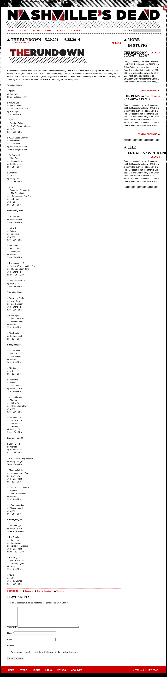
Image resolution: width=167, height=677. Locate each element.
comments (13, 591)
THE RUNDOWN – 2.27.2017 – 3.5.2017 (136, 54)
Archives (76, 30)
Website (10, 649)
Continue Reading (147, 90)
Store (23, 30)
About (36, 30)
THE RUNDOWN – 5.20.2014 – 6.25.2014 (45, 39)
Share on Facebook (44, 591)
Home (11, 30)
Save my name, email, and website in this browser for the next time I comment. (45, 656)
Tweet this (60, 591)
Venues (61, 30)
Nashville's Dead (83, 15)
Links (48, 30)
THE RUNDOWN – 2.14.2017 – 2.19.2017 (137, 98)
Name (10, 637)
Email (10, 643)
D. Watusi (25, 42)
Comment (28, 591)
